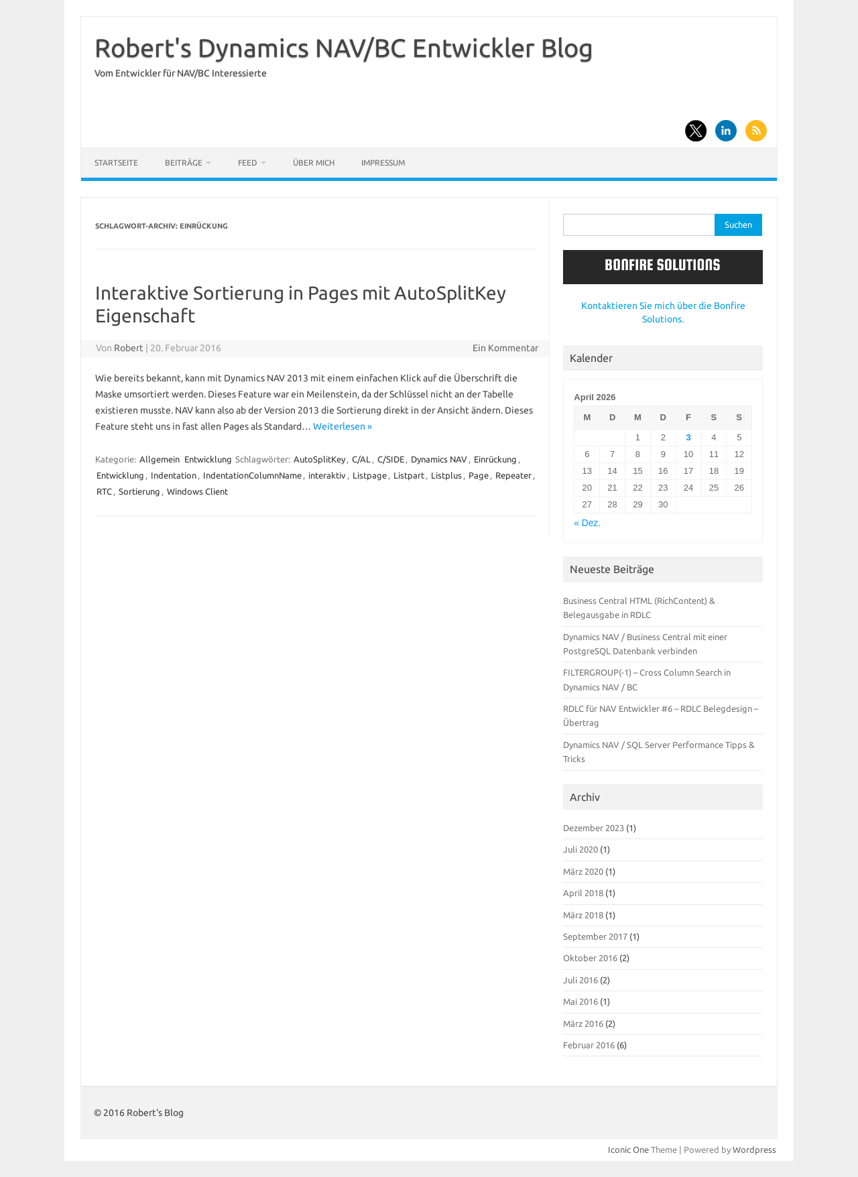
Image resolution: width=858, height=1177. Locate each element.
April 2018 (583, 892)
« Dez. (587, 523)
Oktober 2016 (590, 958)
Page (479, 475)
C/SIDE (390, 459)
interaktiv (327, 475)
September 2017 (595, 936)
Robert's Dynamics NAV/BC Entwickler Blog (344, 48)
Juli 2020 (580, 849)
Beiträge (183, 162)
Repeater (513, 475)
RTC (104, 491)
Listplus (446, 475)
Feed (247, 162)
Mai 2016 (580, 1001)
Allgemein (159, 459)
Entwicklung (208, 459)
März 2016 (583, 1023)
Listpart (408, 475)
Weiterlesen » (342, 426)
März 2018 (583, 915)
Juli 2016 (580, 980)
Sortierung (139, 491)
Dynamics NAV (439, 459)
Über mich (313, 162)
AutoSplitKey (319, 459)
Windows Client (197, 491)
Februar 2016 (589, 1045)
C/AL (361, 459)
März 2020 (583, 871)
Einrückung (495, 459)
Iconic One (628, 1149)
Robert (128, 348)
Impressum (383, 162)
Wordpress (754, 1149)
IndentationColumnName (252, 475)
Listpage (370, 475)
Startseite (116, 162)
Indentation (173, 475)
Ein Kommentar (505, 348)
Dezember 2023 (593, 827)
